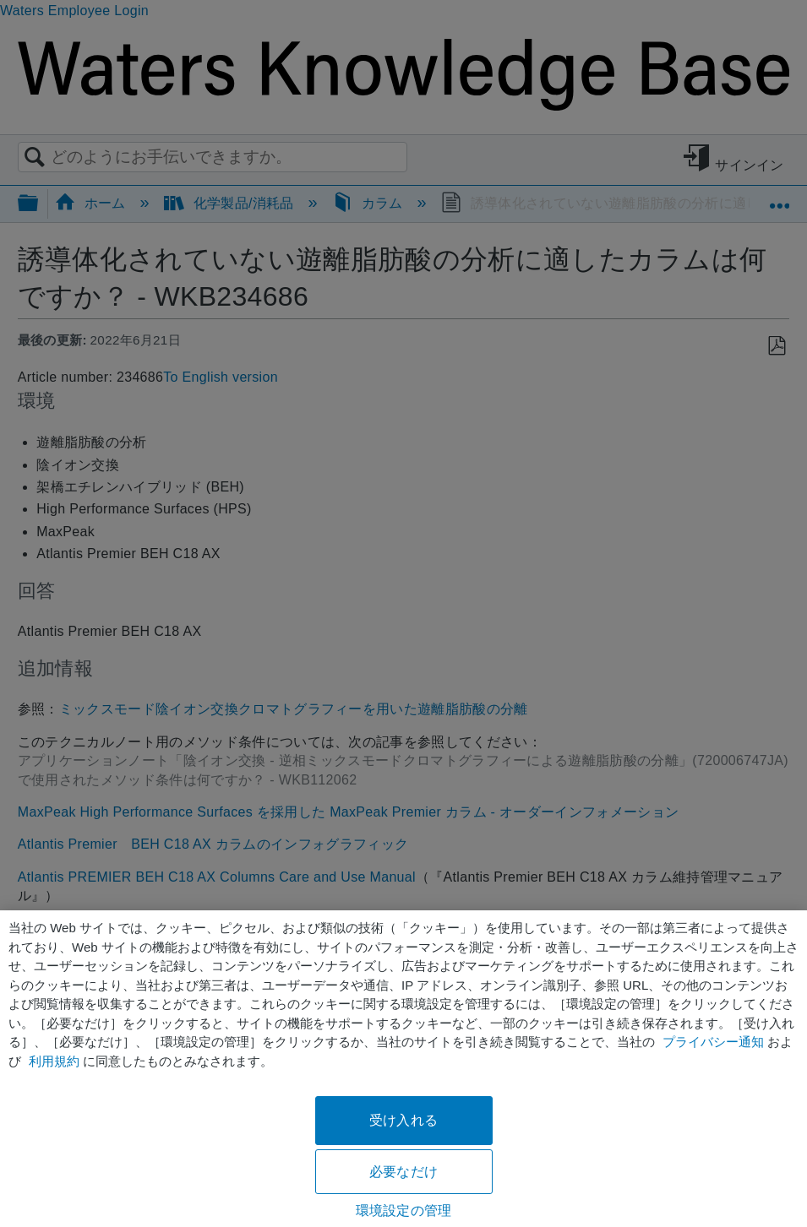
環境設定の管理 (403, 1210)
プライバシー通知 (713, 1041)
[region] (403, 1068)
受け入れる (403, 1120)
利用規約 (54, 1061)
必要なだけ (403, 1172)
